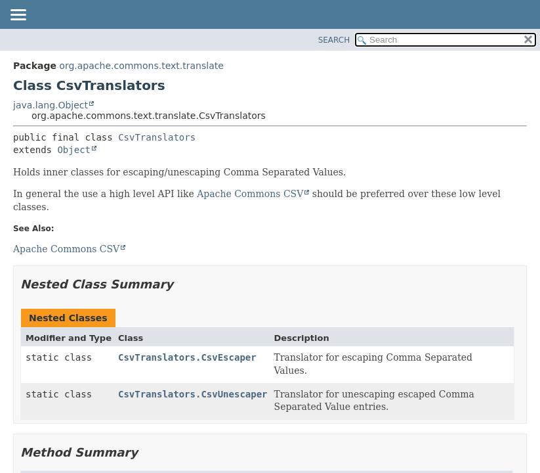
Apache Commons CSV (250, 194)
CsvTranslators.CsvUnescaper (193, 394)
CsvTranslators (157, 137)
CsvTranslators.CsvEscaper (187, 357)
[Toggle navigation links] (18, 16)
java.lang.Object (50, 105)
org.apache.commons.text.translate (141, 65)
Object (74, 150)
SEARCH (334, 40)
